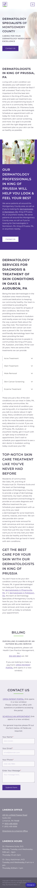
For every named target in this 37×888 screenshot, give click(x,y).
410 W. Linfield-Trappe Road (14, 815)
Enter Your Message (11, 770)
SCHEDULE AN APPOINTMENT (16, 716)
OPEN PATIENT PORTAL (13, 699)
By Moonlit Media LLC (13, 884)
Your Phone (8, 760)
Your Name (7, 737)
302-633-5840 (15, 656)
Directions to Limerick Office (15, 831)
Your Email (7, 748)
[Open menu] (33, 4)
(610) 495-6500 (11, 824)
